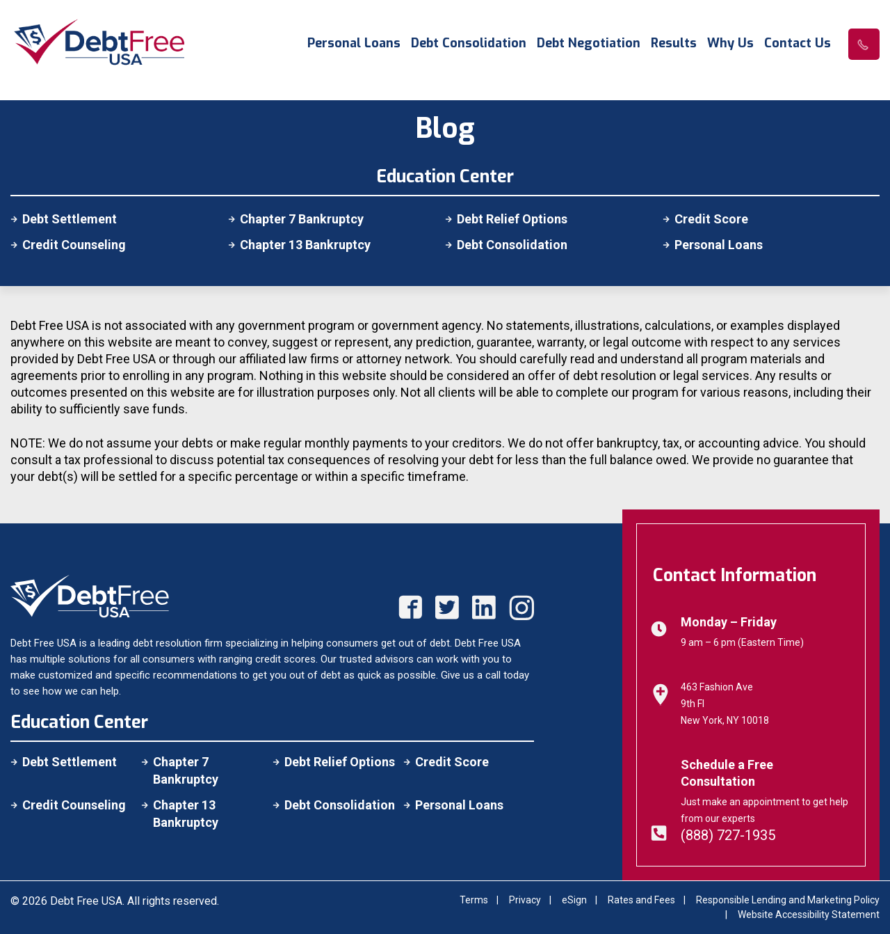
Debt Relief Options (512, 219)
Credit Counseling (74, 244)
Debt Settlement (69, 219)
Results (674, 44)
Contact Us (797, 44)
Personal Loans (353, 44)
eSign (574, 899)
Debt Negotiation (588, 44)
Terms (474, 899)
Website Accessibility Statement (809, 914)
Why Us (730, 44)
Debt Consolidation (468, 44)
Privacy (525, 899)
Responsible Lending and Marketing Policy (788, 899)
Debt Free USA (86, 901)
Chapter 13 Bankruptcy (305, 244)
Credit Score (711, 219)
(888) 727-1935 (728, 835)
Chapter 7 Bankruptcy (302, 219)
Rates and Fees (641, 899)
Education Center (79, 722)
